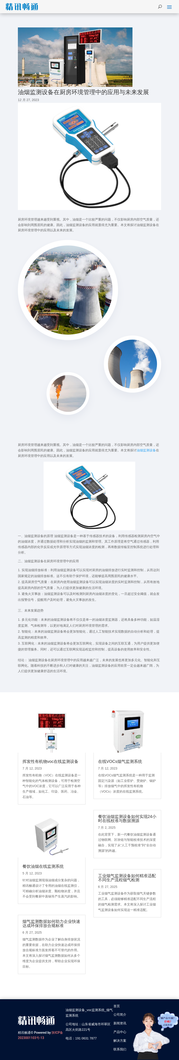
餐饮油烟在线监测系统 (43, 866)
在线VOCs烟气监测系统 (120, 761)
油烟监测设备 (146, 450)
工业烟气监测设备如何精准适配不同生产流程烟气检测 (127, 878)
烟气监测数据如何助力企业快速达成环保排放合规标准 (51, 923)
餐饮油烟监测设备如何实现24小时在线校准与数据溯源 (127, 818)
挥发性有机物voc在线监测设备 (50, 761)
